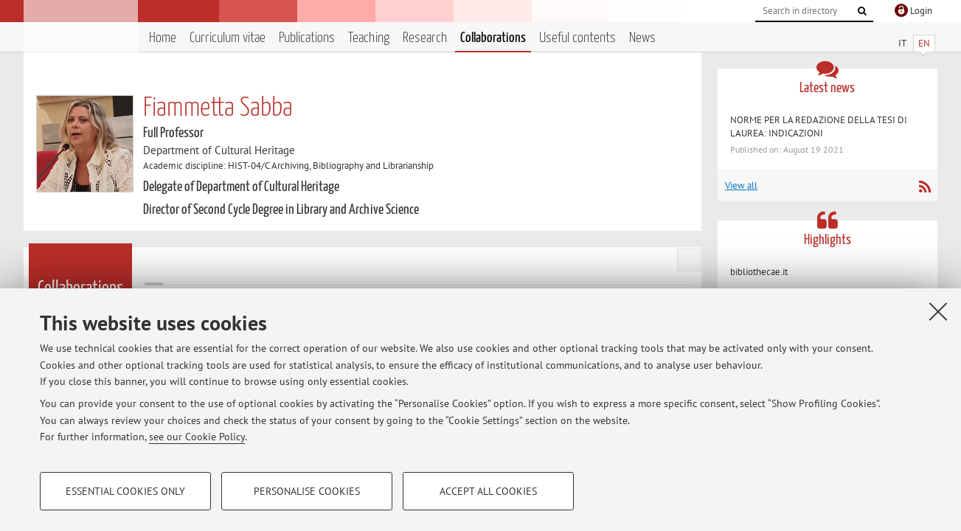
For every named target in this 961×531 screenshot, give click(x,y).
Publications (307, 38)
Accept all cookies (488, 491)
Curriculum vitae (228, 38)
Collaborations (493, 38)
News (642, 38)
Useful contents (577, 38)
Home (162, 38)
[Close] (938, 311)
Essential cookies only (125, 491)
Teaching (368, 38)
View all (741, 185)
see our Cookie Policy (197, 436)
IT (902, 43)
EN (924, 43)
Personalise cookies (307, 491)
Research (425, 38)
